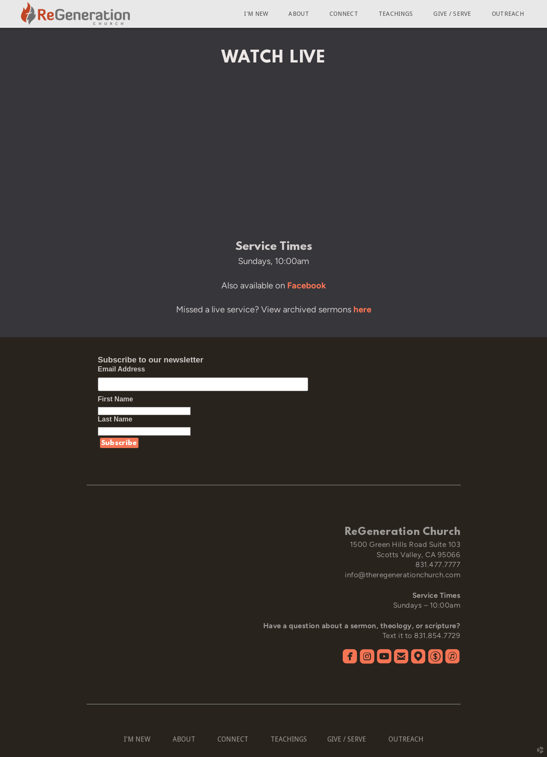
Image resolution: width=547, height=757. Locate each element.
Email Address (121, 369)
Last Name (120, 419)
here (362, 309)
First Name (120, 399)
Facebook (306, 285)
